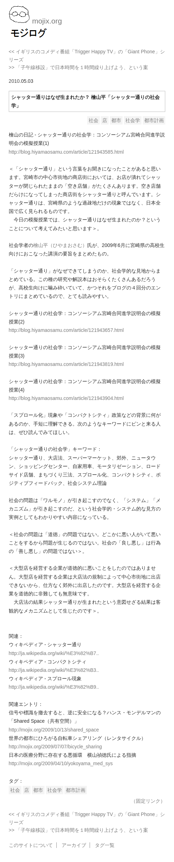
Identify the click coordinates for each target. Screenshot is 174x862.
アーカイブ (74, 845)
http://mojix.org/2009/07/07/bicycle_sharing (55, 746)
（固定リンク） (148, 801)
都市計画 (154, 120)
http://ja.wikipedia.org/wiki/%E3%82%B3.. (54, 670)
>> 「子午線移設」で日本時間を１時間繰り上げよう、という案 (78, 67)
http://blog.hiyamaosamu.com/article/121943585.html (66, 152)
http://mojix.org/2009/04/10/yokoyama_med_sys (61, 763)
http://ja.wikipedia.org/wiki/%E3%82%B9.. (54, 687)
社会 (93, 120)
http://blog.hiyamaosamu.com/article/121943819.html (66, 364)
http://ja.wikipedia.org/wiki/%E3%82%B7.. (54, 653)
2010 (14, 81)
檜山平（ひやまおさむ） (60, 245)
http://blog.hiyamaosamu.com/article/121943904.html (66, 398)
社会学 (132, 120)
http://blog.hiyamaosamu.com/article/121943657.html (66, 330)
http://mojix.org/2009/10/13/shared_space (54, 730)
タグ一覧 (104, 845)
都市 (116, 120)
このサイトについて (31, 845)
